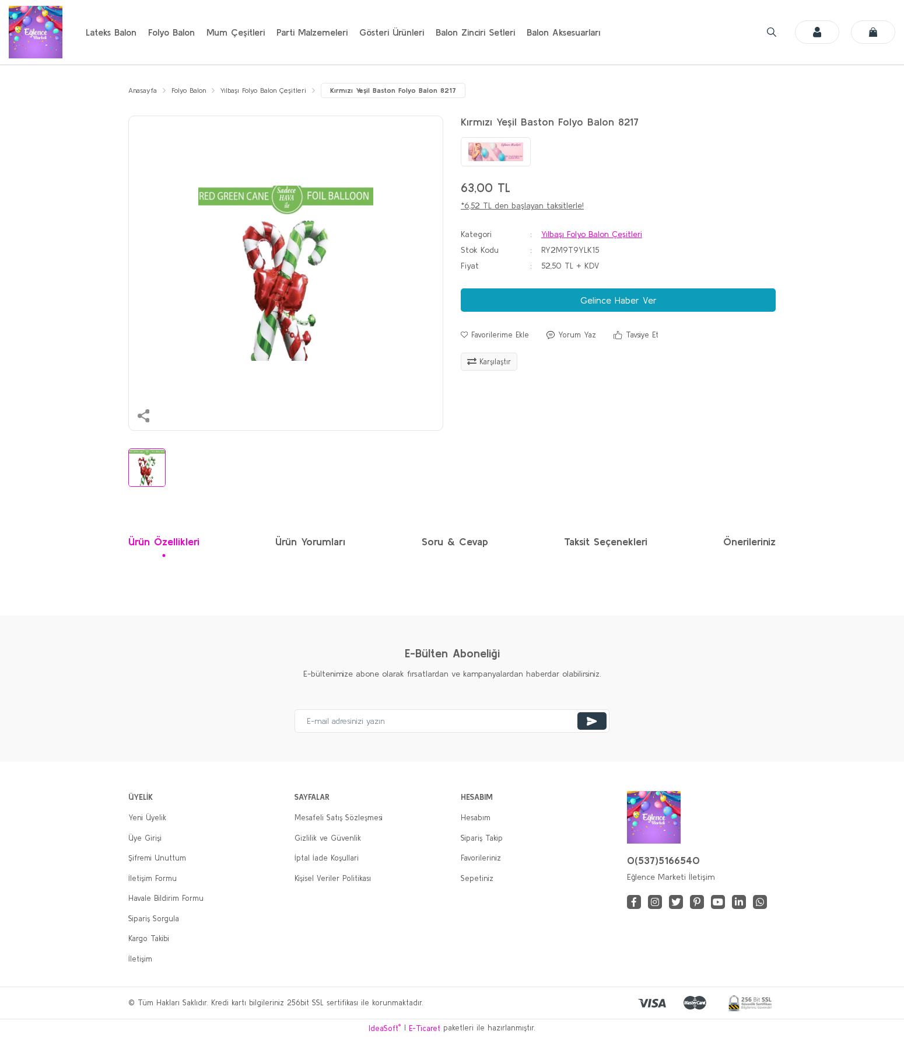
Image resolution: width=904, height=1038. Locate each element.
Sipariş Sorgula (153, 919)
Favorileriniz (481, 859)
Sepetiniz (477, 879)
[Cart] (873, 32)
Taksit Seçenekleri (605, 543)
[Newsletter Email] (452, 722)
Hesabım (475, 818)
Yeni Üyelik (147, 818)
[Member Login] (817, 32)
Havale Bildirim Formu (166, 899)
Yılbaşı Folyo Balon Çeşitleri (591, 234)
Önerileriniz (749, 543)
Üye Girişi (145, 838)
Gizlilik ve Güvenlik (328, 838)
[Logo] (35, 32)
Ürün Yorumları (310, 543)
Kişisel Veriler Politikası (333, 879)
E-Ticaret (424, 1029)
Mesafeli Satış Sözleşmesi (339, 818)
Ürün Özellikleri (163, 543)
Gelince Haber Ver (618, 300)
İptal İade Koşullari (327, 859)
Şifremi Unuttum (157, 859)
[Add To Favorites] (495, 336)
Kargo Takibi (148, 939)
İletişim (140, 959)
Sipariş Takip (482, 838)
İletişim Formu (152, 879)
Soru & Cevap (455, 543)
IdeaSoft (385, 1028)
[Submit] (592, 722)
